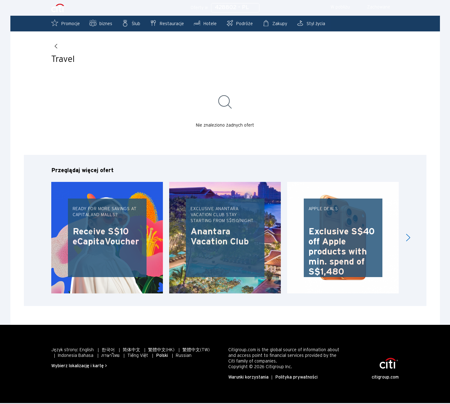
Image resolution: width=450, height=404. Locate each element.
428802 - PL (235, 7)
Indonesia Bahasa (75, 357)
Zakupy (274, 23)
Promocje (65, 23)
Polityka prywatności (296, 378)
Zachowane (383, 7)
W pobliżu (344, 7)
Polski (162, 357)
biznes (100, 23)
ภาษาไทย (110, 357)
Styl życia (311, 23)
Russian (184, 357)
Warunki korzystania (248, 378)
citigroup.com (385, 378)
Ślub (131, 23)
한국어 (108, 351)
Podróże (239, 23)
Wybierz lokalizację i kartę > (79, 367)
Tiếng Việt (137, 357)
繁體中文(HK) (161, 351)
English (87, 351)
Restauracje (167, 23)
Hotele (205, 23)
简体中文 (131, 351)
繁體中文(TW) (196, 351)
